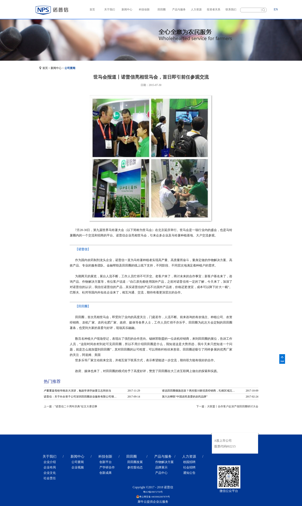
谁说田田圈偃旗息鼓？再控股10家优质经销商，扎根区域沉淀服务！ (199, 390)
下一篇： (227, 406)
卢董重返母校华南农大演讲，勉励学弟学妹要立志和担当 (77, 390)
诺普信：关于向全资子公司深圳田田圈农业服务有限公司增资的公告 (81, 396)
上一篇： (70, 406)
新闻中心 (56, 68)
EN (276, 9)
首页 (92, 9)
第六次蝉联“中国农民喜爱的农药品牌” (184, 396)
